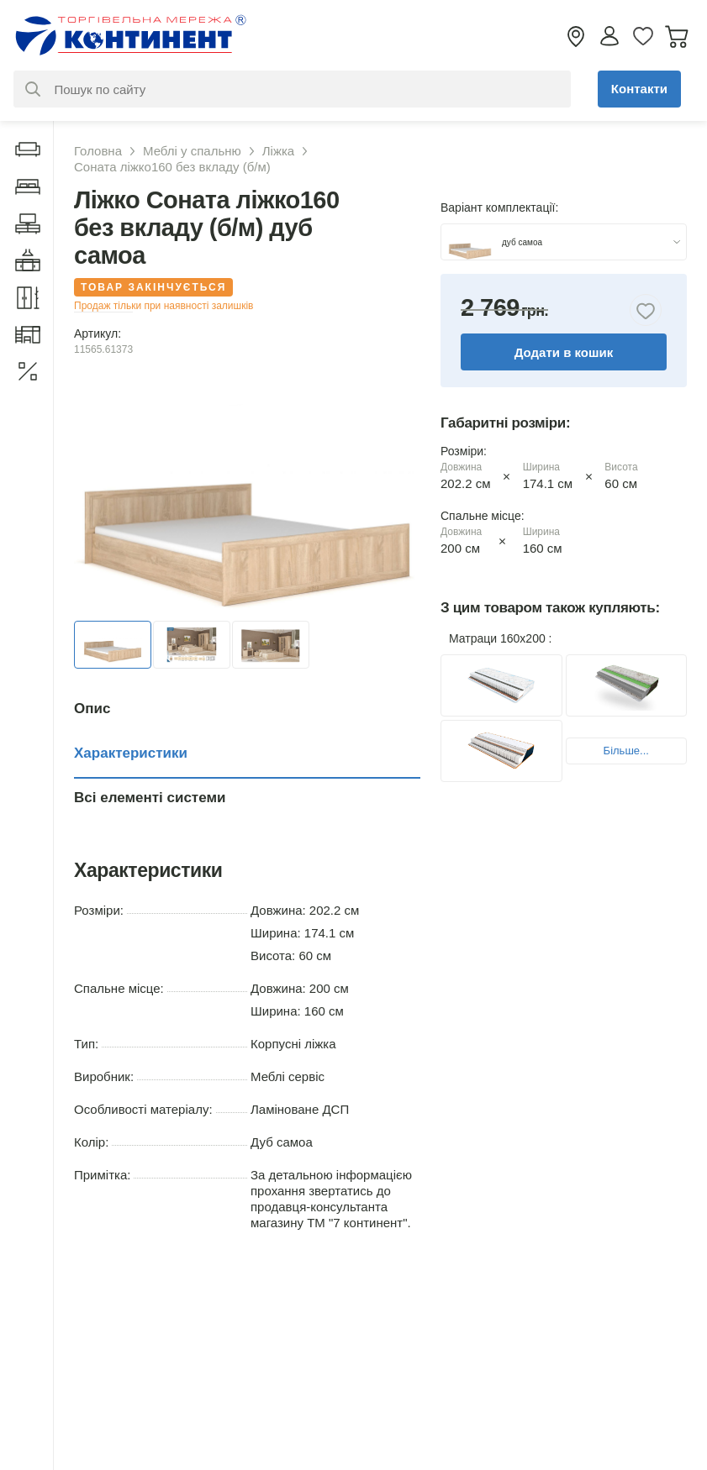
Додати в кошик (564, 352)
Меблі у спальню (192, 151)
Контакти (639, 88)
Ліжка (278, 151)
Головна (98, 151)
